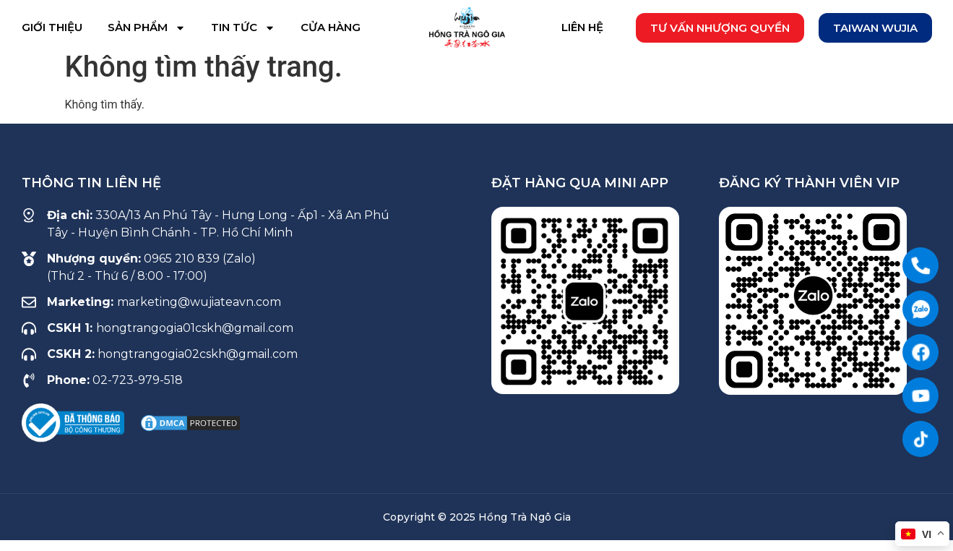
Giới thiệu (52, 27)
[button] (720, 28)
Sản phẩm (147, 27)
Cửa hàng (331, 27)
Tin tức (243, 27)
